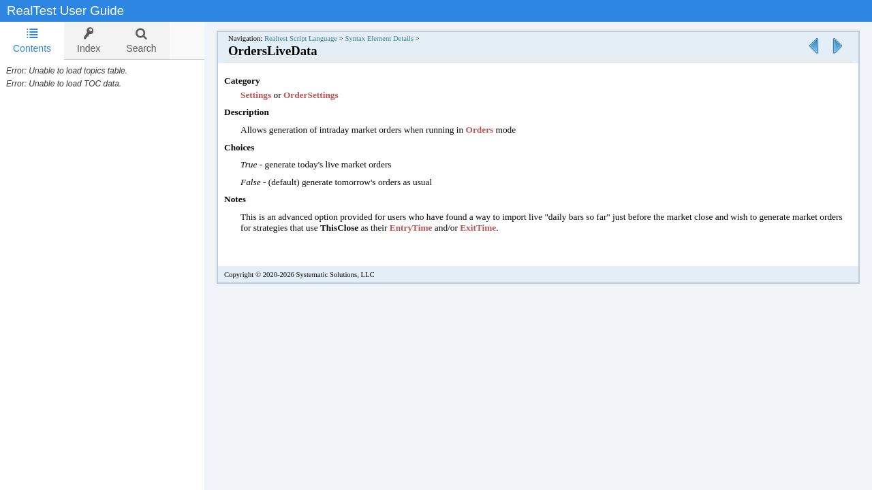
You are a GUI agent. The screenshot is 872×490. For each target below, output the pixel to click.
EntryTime (449, 228)
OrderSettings (324, 95)
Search (141, 40)
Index (88, 40)
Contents (32, 40)
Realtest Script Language (314, 38)
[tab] (32, 41)
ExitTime (517, 228)
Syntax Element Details (392, 38)
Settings (270, 95)
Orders (495, 130)
